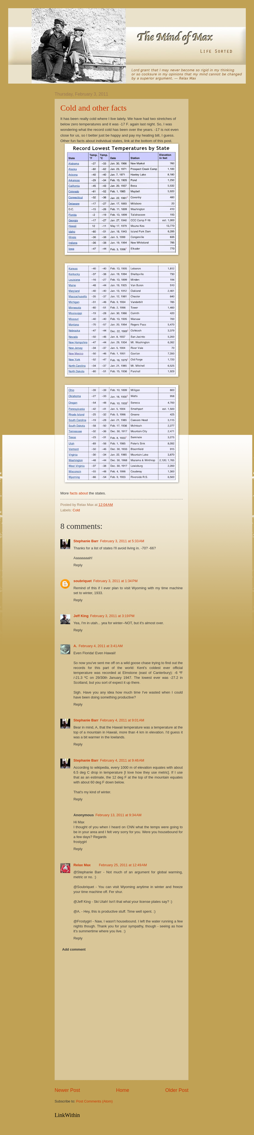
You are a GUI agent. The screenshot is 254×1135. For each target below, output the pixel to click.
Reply (77, 565)
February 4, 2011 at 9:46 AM (122, 760)
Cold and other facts (93, 107)
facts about (79, 493)
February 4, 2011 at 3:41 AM (101, 646)
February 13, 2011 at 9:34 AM (118, 815)
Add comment (73, 949)
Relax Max (82, 865)
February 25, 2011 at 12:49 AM (123, 865)
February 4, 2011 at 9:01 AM (122, 720)
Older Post (176, 1090)
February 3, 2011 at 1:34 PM (115, 581)
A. (75, 646)
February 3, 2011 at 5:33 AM (122, 541)
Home (122, 1090)
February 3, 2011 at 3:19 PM (112, 616)
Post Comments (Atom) (94, 1101)
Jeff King (80, 616)
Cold (76, 510)
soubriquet (82, 581)
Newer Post (67, 1090)
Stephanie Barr (86, 541)
